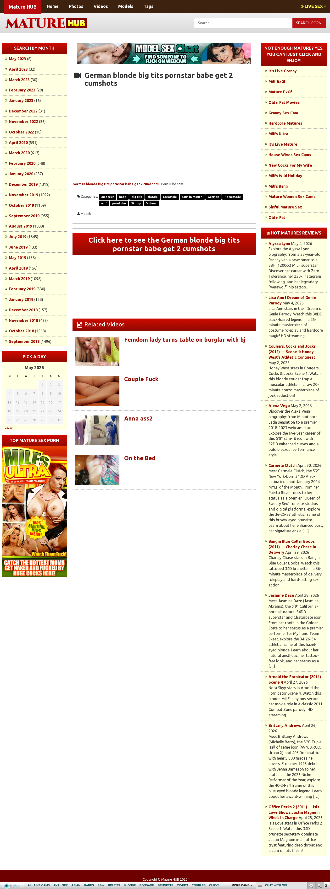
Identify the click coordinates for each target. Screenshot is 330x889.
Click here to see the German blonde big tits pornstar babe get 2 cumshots (164, 244)
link (326, 814)
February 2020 (22, 163)
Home (53, 6)
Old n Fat (276, 217)
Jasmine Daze (281, 595)
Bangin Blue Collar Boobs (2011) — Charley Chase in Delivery (292, 546)
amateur (107, 196)
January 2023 (21, 100)
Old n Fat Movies (284, 102)
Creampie (170, 196)
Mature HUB (23, 7)
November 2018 (23, 320)
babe (122, 196)
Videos (101, 6)
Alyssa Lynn (279, 243)
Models (125, 6)
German (213, 196)
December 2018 (23, 310)
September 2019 (24, 216)
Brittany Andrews (284, 725)
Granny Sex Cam (283, 113)
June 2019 (18, 247)
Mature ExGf (280, 92)
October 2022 (21, 132)
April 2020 (18, 142)
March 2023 (19, 80)
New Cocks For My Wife (290, 165)
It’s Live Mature (282, 144)
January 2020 (21, 174)
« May (8, 428)
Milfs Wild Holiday (285, 176)
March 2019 (19, 279)
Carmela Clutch (282, 465)
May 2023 (17, 59)
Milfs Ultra (278, 134)
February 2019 (22, 289)
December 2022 (23, 111)
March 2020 (19, 153)
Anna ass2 (138, 418)
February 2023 (22, 90)
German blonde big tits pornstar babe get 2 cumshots (116, 184)
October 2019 (21, 205)
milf (104, 203)
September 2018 (24, 341)
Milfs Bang (278, 186)
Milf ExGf (277, 81)
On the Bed (139, 458)
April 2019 (18, 268)
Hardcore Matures (285, 123)
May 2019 (17, 258)
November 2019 (23, 195)
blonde (152, 196)
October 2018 (21, 331)
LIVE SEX (313, 6)
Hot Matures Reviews (296, 232)
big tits (137, 196)
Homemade (232, 196)
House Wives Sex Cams (289, 155)
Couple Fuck (141, 379)
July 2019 (17, 236)
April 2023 (18, 69)
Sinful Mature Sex (285, 207)
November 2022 (23, 121)
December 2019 (23, 184)
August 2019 (20, 226)
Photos (76, 6)
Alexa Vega (279, 406)
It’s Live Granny (282, 71)
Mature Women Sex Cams (291, 196)
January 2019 (21, 299)
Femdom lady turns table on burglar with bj (184, 339)
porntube (119, 203)
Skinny (136, 203)
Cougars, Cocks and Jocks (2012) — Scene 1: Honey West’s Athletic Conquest (292, 351)
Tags (148, 6)
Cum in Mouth (192, 196)
